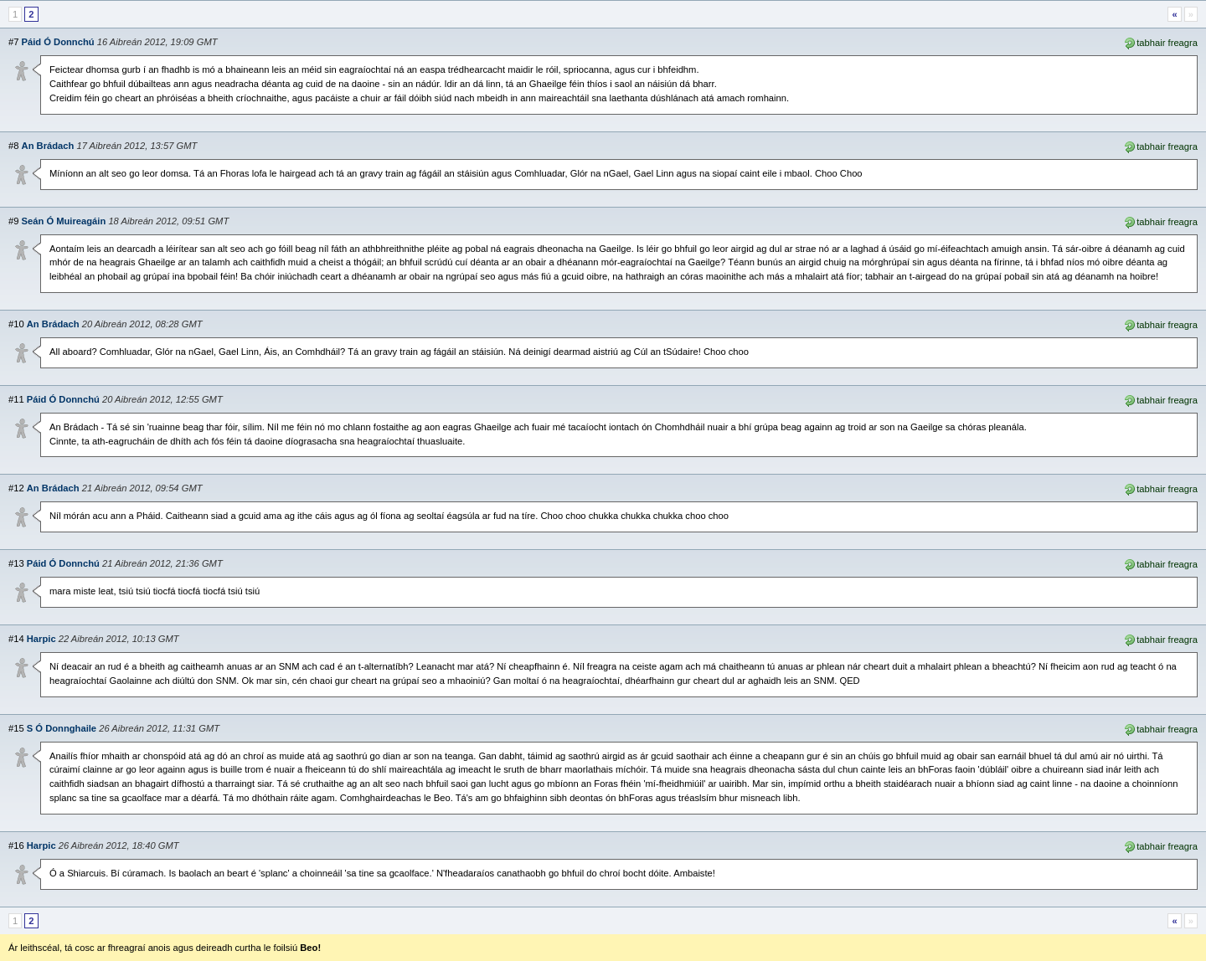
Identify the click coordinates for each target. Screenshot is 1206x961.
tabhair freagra (1160, 42)
